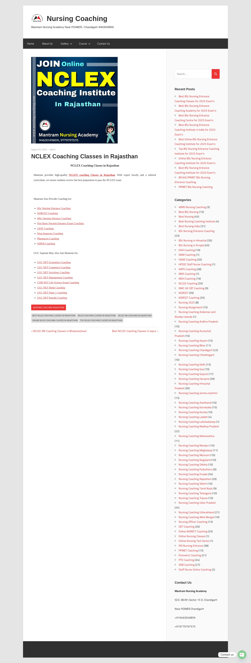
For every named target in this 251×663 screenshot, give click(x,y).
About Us (47, 43)
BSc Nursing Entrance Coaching (54, 208)
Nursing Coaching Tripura (193, 498)
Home (30, 43)
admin (53, 149)
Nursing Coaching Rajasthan (48, 307)
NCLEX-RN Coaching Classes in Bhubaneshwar (60, 331)
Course (84, 43)
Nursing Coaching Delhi (192, 364)
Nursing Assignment (190, 307)
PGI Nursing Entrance (191, 545)
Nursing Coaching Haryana (194, 378)
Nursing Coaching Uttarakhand (196, 512)
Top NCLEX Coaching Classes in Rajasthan (101, 320)
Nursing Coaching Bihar (192, 345)
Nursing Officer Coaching (193, 521)
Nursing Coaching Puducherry (196, 469)
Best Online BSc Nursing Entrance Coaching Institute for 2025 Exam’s (196, 142)
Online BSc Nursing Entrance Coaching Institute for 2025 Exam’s (195, 161)
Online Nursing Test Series (194, 540)
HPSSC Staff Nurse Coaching (195, 264)
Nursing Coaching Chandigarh (196, 350)
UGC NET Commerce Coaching (54, 267)
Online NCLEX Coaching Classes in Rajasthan (55, 320)
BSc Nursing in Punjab (191, 245)
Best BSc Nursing (188, 211)
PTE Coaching (186, 559)
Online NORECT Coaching (193, 531)
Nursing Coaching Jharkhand (195, 402)
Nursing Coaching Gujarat (193, 374)
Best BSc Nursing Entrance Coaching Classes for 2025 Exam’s (195, 99)
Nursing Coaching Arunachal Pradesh (193, 333)
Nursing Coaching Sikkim (193, 483)
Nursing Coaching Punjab (193, 474)
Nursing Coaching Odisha (193, 464)
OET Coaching (186, 526)
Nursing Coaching (77, 18)
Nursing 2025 (187, 302)
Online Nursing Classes (192, 536)
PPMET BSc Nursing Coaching (196, 186)
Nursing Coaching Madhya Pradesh (199, 426)
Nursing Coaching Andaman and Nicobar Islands (195, 314)
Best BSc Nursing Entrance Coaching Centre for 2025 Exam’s (194, 118)
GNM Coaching (187, 254)
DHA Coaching (187, 250)
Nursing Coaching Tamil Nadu (196, 488)
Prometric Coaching (190, 555)
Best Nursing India (189, 226)
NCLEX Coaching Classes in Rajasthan (97, 315)
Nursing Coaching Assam (193, 340)
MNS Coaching (187, 273)
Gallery (66, 43)
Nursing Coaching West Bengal (196, 517)
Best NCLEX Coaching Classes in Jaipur (134, 331)
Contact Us (103, 43)
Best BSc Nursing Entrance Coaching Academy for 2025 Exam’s (195, 108)
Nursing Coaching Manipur (194, 445)
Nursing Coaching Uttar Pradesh (197, 502)
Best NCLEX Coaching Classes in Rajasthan (53, 315)
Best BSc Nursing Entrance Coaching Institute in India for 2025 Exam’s (195, 129)
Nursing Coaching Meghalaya (195, 450)
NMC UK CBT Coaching (191, 288)
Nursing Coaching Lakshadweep (197, 421)
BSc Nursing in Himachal (193, 240)
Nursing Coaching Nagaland (195, 459)
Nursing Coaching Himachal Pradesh (192, 386)
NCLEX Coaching (188, 283)
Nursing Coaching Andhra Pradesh (198, 321)
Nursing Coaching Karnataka (195, 407)
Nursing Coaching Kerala (193, 412)
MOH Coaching (187, 278)
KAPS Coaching (187, 269)
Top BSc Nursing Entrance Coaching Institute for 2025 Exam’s (197, 151)
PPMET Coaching (188, 550)
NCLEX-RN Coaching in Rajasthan (134, 315)
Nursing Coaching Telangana (195, 493)
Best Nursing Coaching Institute (197, 221)
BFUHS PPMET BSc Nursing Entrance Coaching (192, 180)
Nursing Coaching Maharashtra (197, 436)
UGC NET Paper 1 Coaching (52, 292)
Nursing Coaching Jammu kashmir (198, 393)
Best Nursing (186, 216)
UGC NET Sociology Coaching (53, 272)
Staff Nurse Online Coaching (195, 569)
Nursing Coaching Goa (191, 369)
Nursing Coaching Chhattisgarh (196, 354)
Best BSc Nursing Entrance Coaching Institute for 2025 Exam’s (195, 170)
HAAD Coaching (187, 259)
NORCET (183, 292)
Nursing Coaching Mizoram (194, 455)
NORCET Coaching (189, 297)
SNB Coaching (187, 564)
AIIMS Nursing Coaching (192, 207)
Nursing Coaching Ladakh (193, 417)
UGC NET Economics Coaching (54, 262)
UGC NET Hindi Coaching (51, 287)
